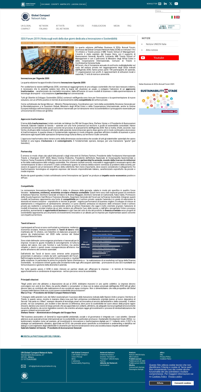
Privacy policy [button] (175, 376)
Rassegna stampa (136, 369)
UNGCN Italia (27, 43)
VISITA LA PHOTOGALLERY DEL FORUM (41, 336)
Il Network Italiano (107, 355)
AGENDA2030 (38, 43)
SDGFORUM (49, 43)
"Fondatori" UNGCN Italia (109, 359)
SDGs (73, 359)
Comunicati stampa (136, 367)
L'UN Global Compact (79, 355)
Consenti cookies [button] (182, 383)
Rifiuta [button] (160, 383)
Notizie (146, 38)
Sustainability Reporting (80, 363)
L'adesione (75, 361)
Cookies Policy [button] (159, 376)
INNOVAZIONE (61, 43)
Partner (103, 361)
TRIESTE (71, 43)
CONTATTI (55, 4)
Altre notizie (152, 50)
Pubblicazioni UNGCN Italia (139, 363)
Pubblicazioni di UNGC (137, 361)
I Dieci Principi (76, 357)
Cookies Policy (165, 359)
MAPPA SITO (65, 4)
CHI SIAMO (45, 4)
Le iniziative (104, 365)
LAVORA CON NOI (78, 4)
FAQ (161, 355)
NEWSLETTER (154, 3)
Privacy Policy (165, 357)
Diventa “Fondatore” (107, 357)
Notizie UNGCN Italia (156, 44)
